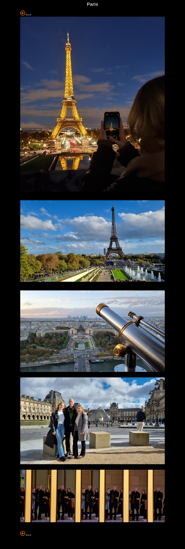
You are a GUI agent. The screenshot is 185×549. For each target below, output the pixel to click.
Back (28, 14)
